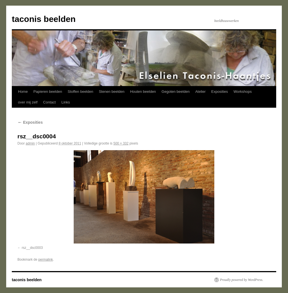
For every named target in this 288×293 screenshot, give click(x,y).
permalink (45, 260)
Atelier (200, 91)
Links (65, 102)
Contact (49, 102)
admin (30, 143)
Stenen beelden (111, 91)
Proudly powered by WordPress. (241, 280)
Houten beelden (143, 91)
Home (23, 91)
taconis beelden (44, 19)
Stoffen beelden (80, 91)
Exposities (219, 91)
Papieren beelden (47, 91)
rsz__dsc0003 (32, 248)
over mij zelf (27, 102)
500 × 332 (121, 143)
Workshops (242, 91)
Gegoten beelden (175, 91)
